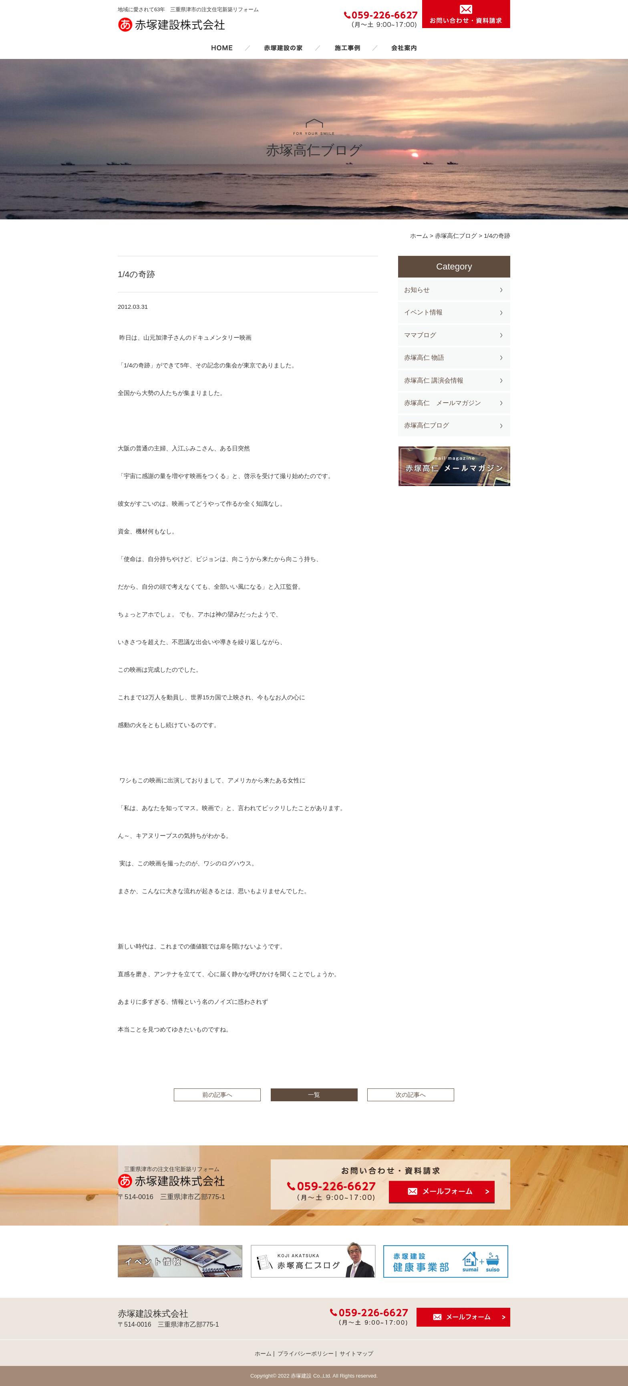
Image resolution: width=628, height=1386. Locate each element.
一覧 (314, 1094)
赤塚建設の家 (283, 47)
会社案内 (404, 47)
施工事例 (347, 47)
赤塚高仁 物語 (424, 357)
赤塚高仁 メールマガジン (442, 402)
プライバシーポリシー (306, 1353)
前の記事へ (217, 1094)
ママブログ (420, 335)
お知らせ (417, 289)
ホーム (222, 47)
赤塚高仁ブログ (426, 425)
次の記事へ (411, 1094)
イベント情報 (423, 312)
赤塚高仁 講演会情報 (433, 380)
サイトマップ (356, 1353)
